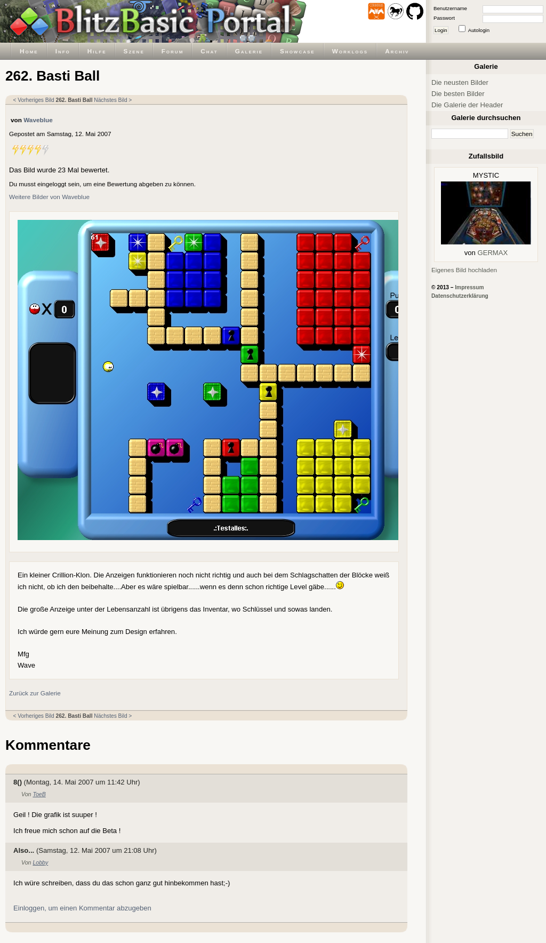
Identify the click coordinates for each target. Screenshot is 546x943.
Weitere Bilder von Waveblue (49, 196)
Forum (173, 50)
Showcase (297, 50)
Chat (209, 50)
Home (29, 50)
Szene (134, 50)
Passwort (444, 18)
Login (441, 30)
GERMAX (493, 253)
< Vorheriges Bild (33, 100)
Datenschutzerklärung (459, 296)
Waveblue (38, 119)
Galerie (249, 50)
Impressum (469, 287)
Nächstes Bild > (113, 100)
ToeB (39, 794)
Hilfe (97, 50)
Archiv (397, 50)
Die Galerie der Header (467, 105)
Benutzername (450, 8)
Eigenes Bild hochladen (464, 269)
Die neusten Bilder (459, 82)
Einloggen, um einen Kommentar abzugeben (82, 908)
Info (62, 50)
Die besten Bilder (458, 94)
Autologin (478, 30)
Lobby (40, 862)
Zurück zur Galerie (35, 693)
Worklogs (350, 50)
